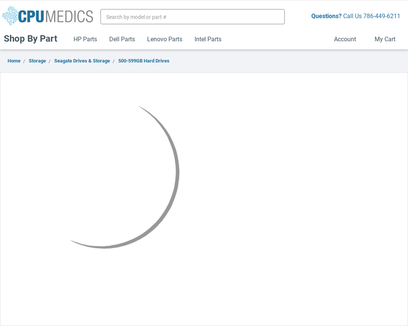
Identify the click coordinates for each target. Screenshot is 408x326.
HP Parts (85, 39)
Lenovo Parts (164, 39)
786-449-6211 (381, 16)
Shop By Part (34, 38)
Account (348, 39)
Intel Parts (208, 39)
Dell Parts (122, 39)
